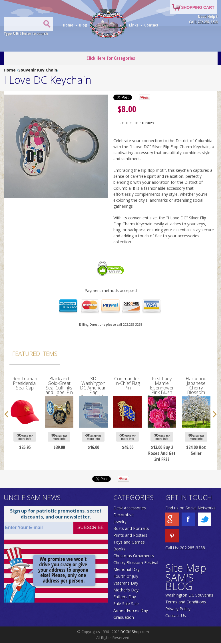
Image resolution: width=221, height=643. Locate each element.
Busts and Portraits (131, 528)
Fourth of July (125, 576)
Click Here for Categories (111, 58)
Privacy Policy (177, 608)
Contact (151, 25)
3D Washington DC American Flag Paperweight (93, 387)
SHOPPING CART (197, 7)
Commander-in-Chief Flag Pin (127, 383)
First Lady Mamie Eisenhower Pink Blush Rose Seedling (162, 387)
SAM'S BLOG (179, 582)
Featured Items (34, 354)
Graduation (123, 617)
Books (119, 549)
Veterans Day (125, 583)
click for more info (25, 436)
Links (134, 25)
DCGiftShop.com (134, 631)
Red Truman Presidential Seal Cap (25, 383)
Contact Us (175, 615)
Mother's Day (125, 590)
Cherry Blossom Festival (135, 562)
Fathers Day (124, 596)
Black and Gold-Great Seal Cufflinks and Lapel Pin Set (59, 387)
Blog (84, 25)
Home (69, 25)
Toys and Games (129, 542)
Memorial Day (126, 569)
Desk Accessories (129, 508)
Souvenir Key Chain (37, 70)
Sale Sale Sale (126, 603)
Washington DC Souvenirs (189, 595)
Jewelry (119, 521)
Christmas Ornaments (133, 555)
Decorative (123, 514)
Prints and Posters (130, 535)
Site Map (185, 568)
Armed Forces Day (130, 610)
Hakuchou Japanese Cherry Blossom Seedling (196, 387)
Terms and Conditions (185, 602)
